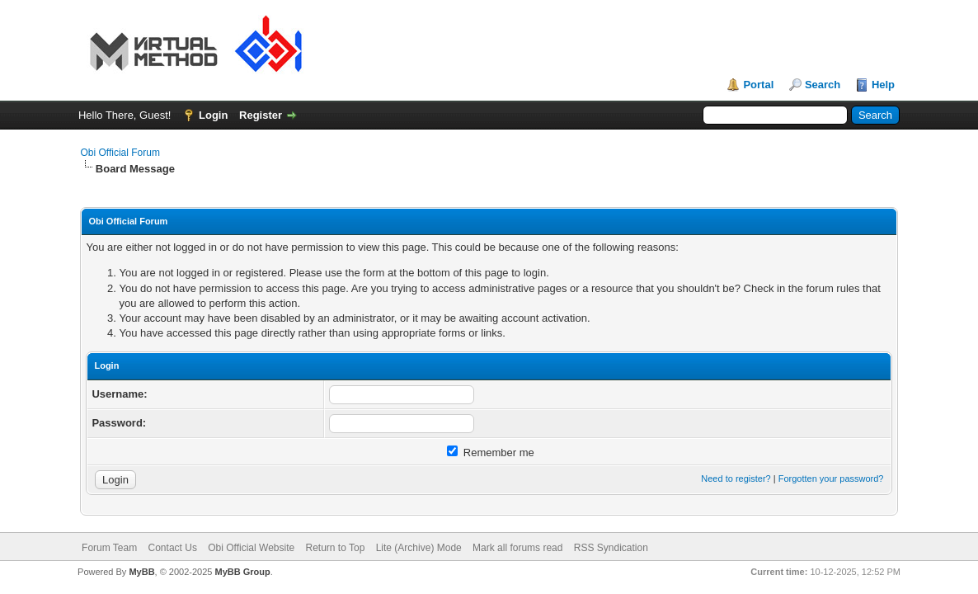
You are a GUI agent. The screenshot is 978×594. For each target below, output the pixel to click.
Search (822, 84)
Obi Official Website (251, 548)
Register (260, 115)
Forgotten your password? (831, 478)
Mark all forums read (517, 548)
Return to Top (335, 548)
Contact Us (172, 548)
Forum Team (109, 548)
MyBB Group (242, 572)
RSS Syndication (611, 548)
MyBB (141, 572)
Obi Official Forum (119, 152)
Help (883, 84)
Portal (758, 84)
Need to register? (735, 478)
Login (213, 115)
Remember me (490, 452)
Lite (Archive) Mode (419, 548)
